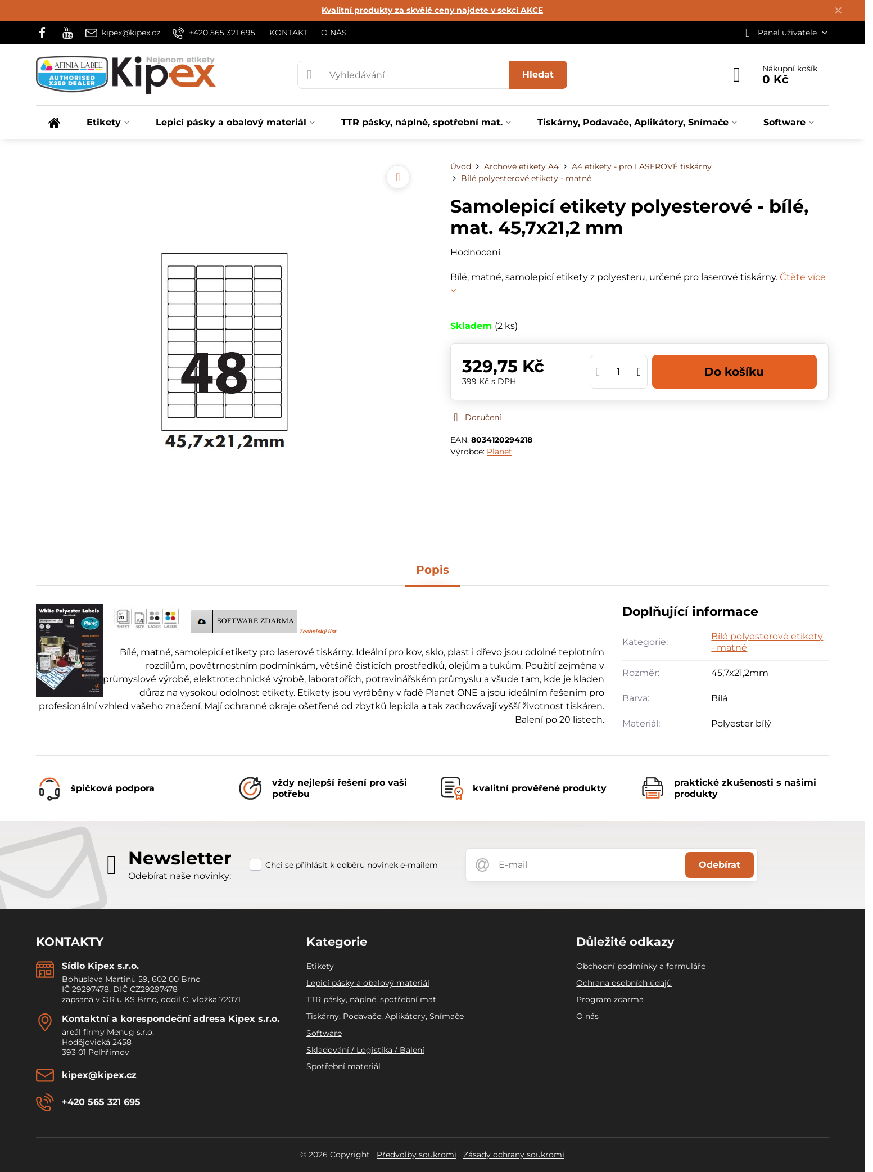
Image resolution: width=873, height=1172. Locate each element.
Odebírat (719, 864)
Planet (499, 452)
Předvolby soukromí (416, 1155)
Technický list (317, 631)
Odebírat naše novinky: (179, 876)
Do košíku (734, 371)
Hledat (538, 74)
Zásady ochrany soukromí (513, 1155)
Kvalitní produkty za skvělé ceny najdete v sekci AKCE (432, 10)
